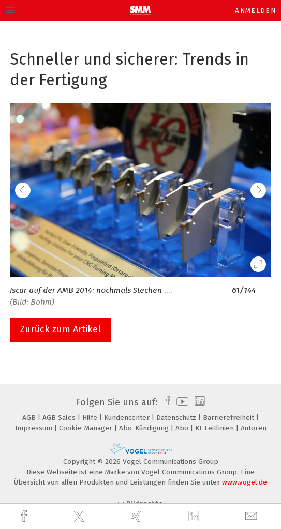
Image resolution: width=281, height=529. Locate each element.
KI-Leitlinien (215, 428)
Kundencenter (128, 417)
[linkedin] (195, 516)
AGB (30, 417)
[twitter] (80, 516)
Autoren (254, 428)
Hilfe (90, 417)
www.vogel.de (244, 482)
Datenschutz (177, 417)
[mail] (252, 516)
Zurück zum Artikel (60, 329)
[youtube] (180, 402)
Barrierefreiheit (229, 417)
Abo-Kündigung (145, 428)
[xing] (137, 516)
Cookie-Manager (86, 428)
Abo (182, 428)
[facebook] (25, 516)
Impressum (34, 428)
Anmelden (255, 10)
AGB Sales (60, 417)
